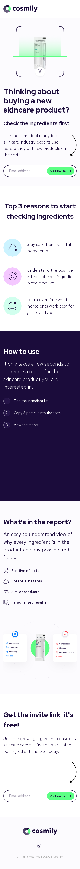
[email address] (26, 170)
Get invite (60, 171)
